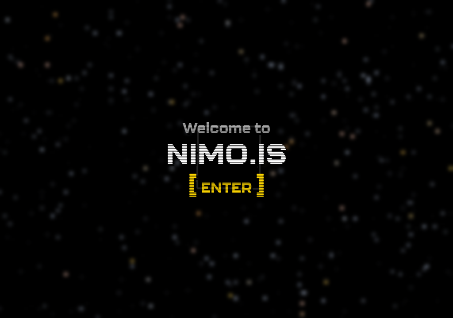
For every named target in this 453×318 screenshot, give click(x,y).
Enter (226, 187)
